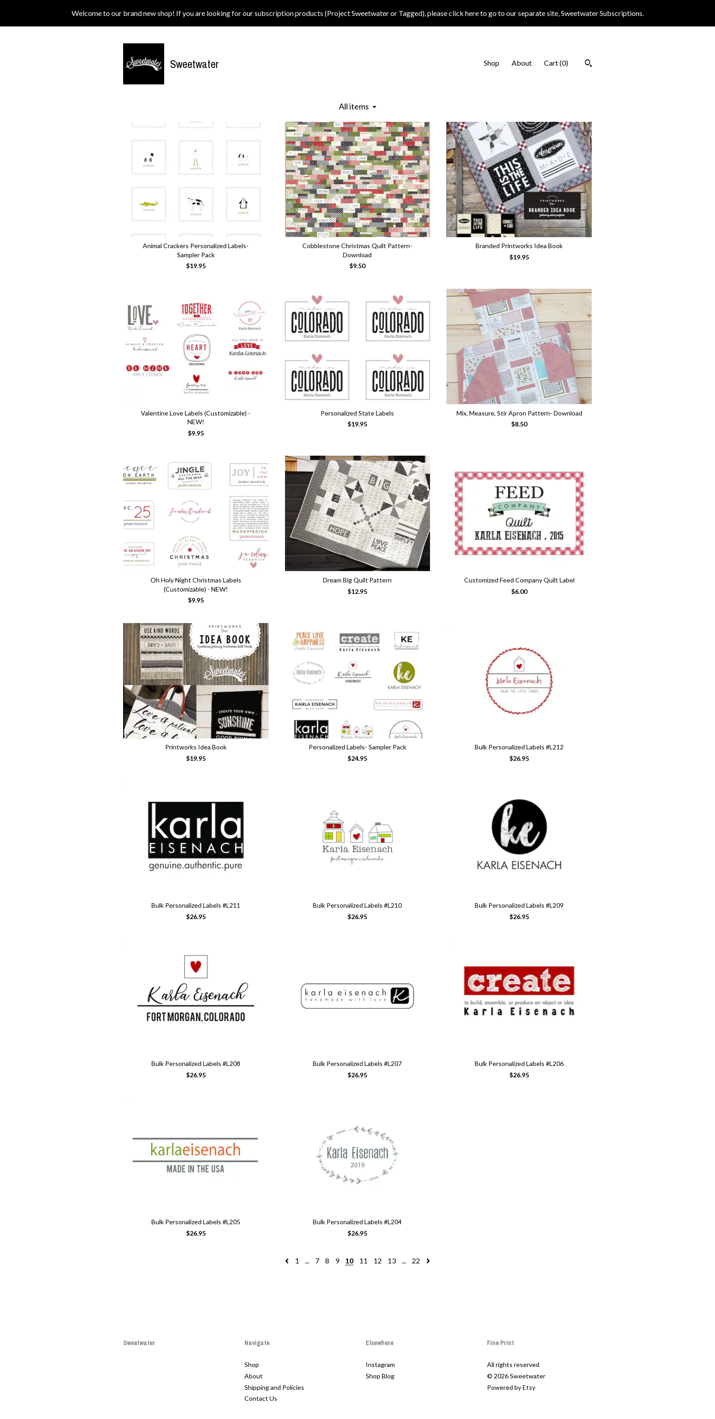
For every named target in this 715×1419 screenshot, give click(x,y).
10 (349, 1260)
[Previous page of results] (287, 1260)
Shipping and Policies (274, 1387)
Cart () (556, 62)
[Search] (588, 64)
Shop (491, 62)
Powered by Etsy (511, 1387)
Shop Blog (380, 1376)
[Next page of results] (428, 1260)
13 (392, 1260)
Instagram (380, 1364)
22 (416, 1260)
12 (377, 1260)
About (522, 62)
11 (363, 1260)
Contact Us (260, 1398)
